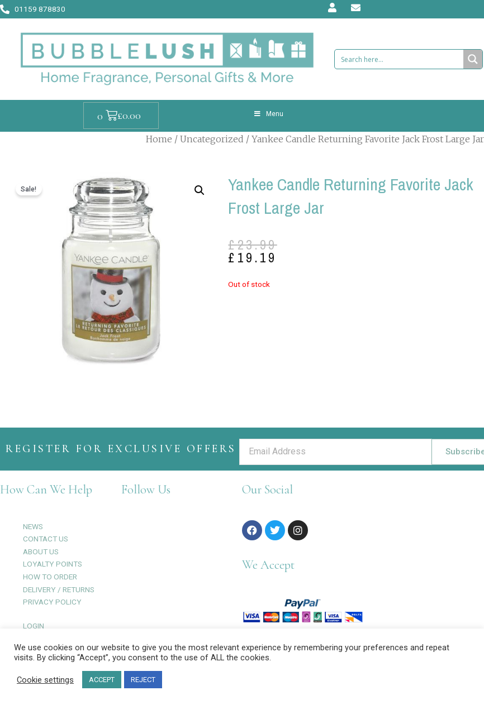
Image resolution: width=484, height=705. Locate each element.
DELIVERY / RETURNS (58, 589)
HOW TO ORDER (50, 576)
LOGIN (33, 625)
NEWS (33, 526)
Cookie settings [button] (45, 680)
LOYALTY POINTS (52, 563)
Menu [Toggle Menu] (268, 114)
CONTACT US (45, 538)
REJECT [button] (143, 679)
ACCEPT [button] (102, 679)
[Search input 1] (400, 59)
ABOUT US (41, 551)
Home (159, 139)
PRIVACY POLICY (52, 601)
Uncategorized (212, 139)
